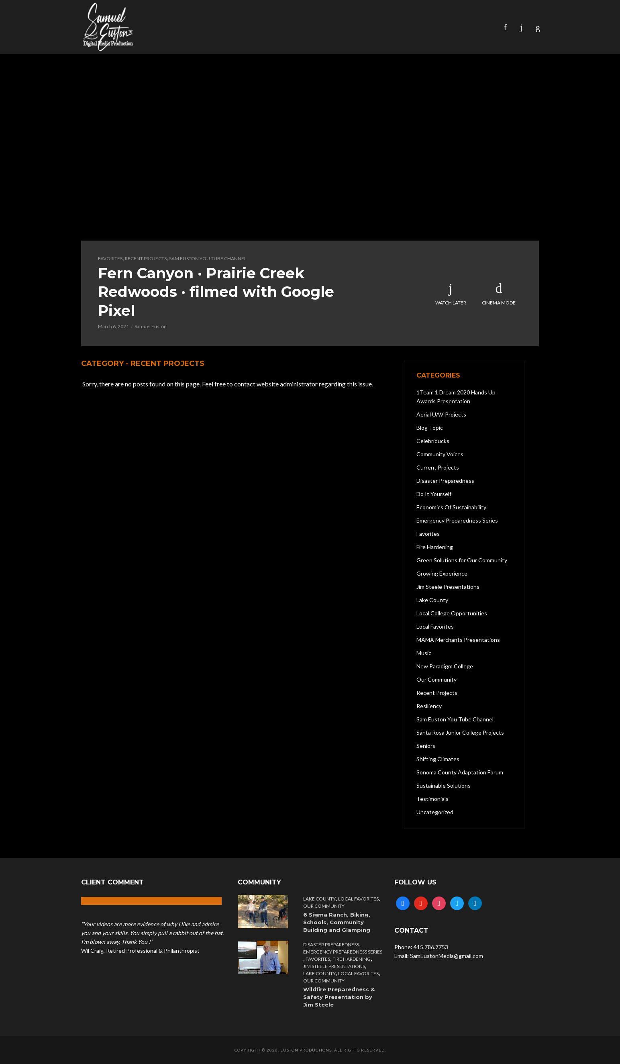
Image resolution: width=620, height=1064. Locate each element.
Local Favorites (358, 899)
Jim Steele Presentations (334, 966)
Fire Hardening (351, 959)
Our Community (324, 906)
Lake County (319, 899)
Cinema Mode (499, 294)
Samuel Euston (151, 326)
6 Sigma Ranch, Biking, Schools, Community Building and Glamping (336, 922)
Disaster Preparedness (331, 944)
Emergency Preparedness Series (342, 952)
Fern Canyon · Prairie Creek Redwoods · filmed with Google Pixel (216, 291)
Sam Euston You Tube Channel (208, 258)
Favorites (110, 258)
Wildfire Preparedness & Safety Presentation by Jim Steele (339, 997)
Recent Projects (146, 258)
